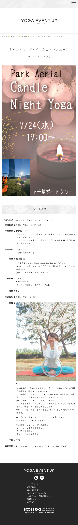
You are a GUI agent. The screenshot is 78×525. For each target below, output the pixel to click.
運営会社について (34, 499)
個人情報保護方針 (34, 490)
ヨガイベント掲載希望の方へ (39, 496)
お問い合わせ (32, 502)
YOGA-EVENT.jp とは (36, 493)
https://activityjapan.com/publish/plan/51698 (41, 446)
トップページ (32, 484)
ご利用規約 (32, 487)
